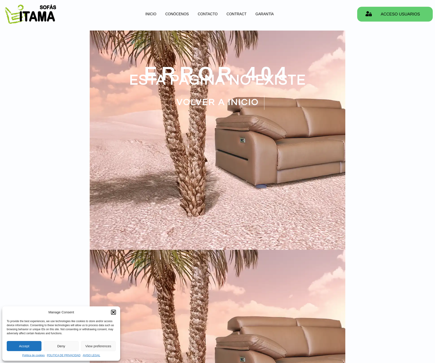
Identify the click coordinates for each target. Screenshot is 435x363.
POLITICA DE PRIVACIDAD (63, 355)
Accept (24, 346)
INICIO (150, 14)
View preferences (98, 346)
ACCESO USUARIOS (400, 14)
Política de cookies (33, 355)
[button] (113, 312)
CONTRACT (236, 14)
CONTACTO (208, 14)
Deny (61, 346)
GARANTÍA (264, 14)
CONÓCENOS (177, 14)
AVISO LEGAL (91, 355)
